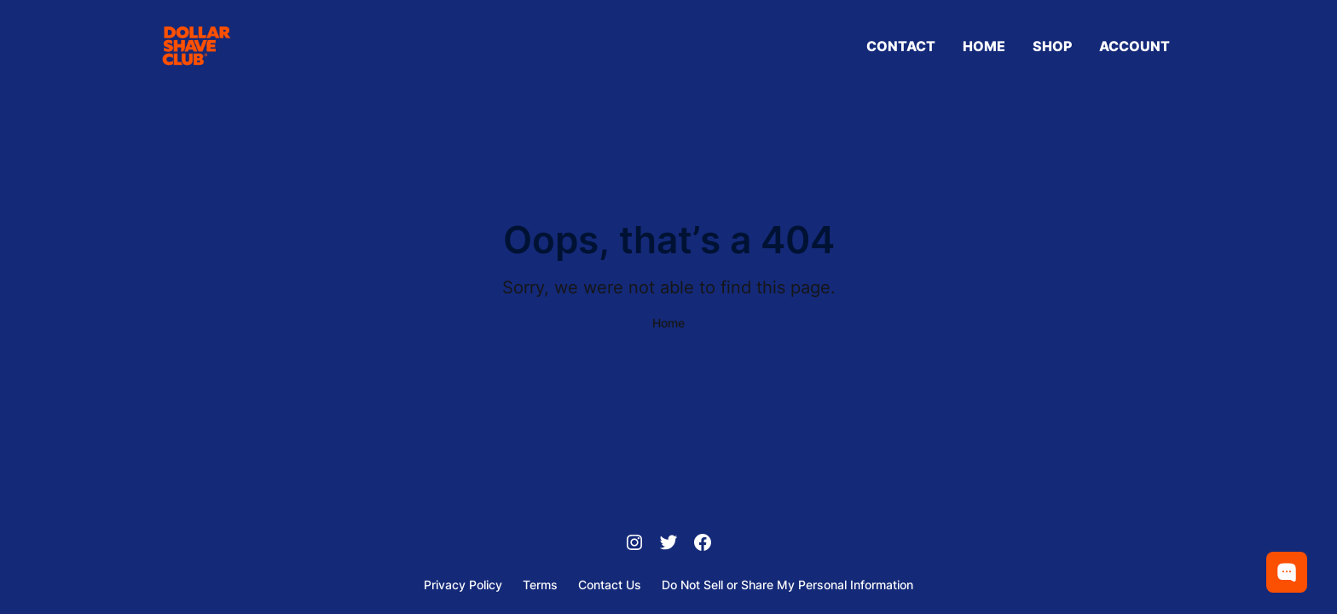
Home (984, 46)
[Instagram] (634, 544)
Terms (540, 584)
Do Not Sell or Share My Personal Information (787, 584)
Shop (1052, 46)
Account (1134, 46)
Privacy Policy (463, 584)
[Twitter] (668, 544)
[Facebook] (702, 544)
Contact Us (609, 584)
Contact (900, 46)
